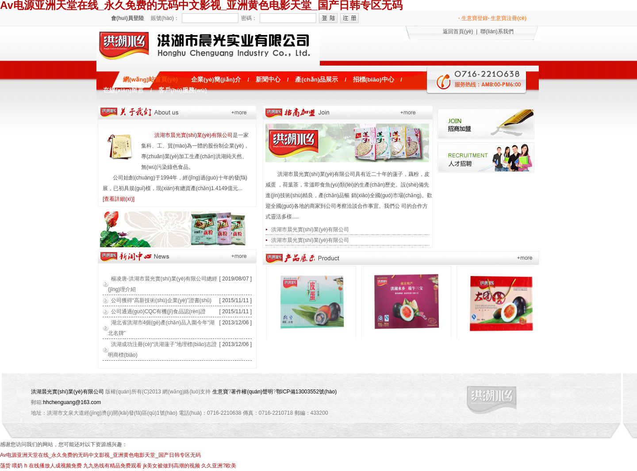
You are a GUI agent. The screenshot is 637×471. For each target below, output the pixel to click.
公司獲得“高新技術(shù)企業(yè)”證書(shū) (161, 300)
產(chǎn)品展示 (316, 79)
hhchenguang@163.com (72, 402)
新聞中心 (268, 79)
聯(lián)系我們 (497, 31)
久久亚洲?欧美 (218, 466)
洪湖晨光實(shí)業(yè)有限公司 (67, 392)
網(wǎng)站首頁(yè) (150, 79)
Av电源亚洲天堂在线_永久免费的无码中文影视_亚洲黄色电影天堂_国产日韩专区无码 (100, 455)
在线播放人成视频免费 (55, 466)
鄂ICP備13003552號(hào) (306, 392)
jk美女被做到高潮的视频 (171, 466)
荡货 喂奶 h (13, 466)
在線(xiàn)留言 (123, 90)
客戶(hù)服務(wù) (182, 90)
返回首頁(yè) (458, 31)
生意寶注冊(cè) (507, 18)
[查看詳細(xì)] (118, 199)
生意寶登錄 (473, 18)
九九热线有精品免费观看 (112, 466)
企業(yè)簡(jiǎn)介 (216, 79)
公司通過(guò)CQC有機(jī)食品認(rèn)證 (158, 311)
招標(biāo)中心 (373, 79)
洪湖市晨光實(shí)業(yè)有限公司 (193, 135)
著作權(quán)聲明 (252, 392)
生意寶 (220, 392)
